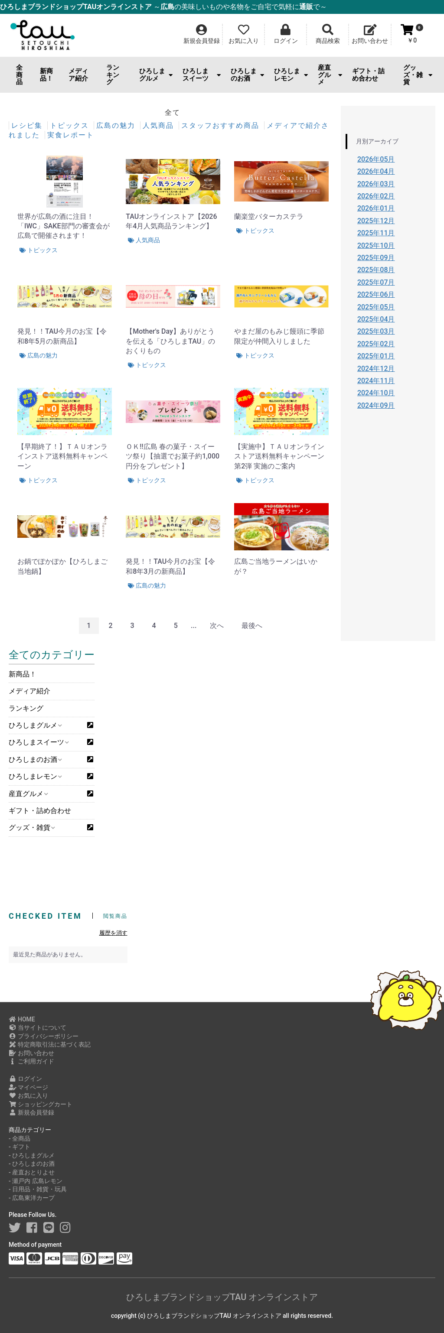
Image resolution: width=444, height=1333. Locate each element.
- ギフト (19, 1146)
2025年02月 (376, 344)
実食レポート (70, 135)
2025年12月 (376, 221)
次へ (217, 625)
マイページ (28, 1087)
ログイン (25, 1078)
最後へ (252, 625)
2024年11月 (376, 381)
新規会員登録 (31, 1112)
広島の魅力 (117, 125)
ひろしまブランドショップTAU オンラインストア (222, 1297)
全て (172, 112)
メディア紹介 (78, 74)
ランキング (112, 75)
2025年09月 (376, 258)
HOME (22, 1019)
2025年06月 (376, 294)
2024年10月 (376, 393)
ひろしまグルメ (156, 74)
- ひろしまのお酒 (32, 1163)
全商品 (19, 75)
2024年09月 (376, 405)
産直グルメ (330, 75)
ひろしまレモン (290, 74)
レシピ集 (28, 125)
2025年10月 (376, 245)
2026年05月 (376, 159)
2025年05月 (376, 307)
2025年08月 (376, 270)
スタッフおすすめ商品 (221, 125)
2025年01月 (376, 356)
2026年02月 (376, 196)
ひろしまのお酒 (247, 74)
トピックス (70, 125)
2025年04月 (376, 319)
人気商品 (159, 125)
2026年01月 (376, 208)
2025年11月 (376, 233)
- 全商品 (19, 1138)
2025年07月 (376, 282)
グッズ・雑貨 (417, 75)
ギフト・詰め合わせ (368, 74)
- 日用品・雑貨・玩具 (38, 1189)
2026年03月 (376, 184)
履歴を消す (113, 933)
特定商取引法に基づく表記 (50, 1044)
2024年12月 (376, 368)
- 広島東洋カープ (32, 1197)
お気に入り (28, 1095)
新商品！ (46, 74)
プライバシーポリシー (43, 1036)
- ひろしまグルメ (32, 1155)
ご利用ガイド (31, 1061)
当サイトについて (37, 1027)
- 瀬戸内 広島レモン (35, 1180)
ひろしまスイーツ (202, 74)
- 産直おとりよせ (32, 1172)
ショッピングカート (40, 1104)
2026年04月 (376, 171)
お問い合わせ (31, 1053)
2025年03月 (376, 331)
